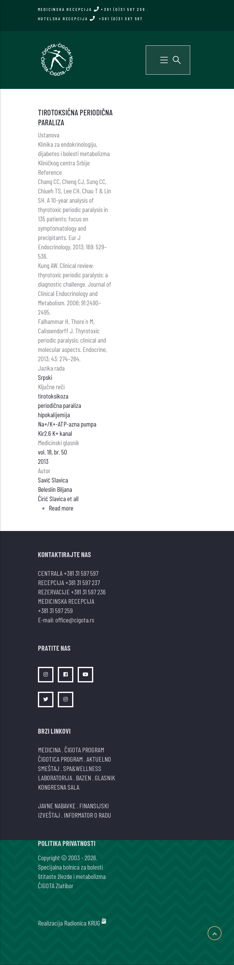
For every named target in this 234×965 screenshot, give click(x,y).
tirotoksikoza (53, 396)
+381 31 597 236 (88, 592)
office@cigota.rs (74, 620)
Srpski (45, 377)
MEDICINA (49, 750)
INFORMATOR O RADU (87, 815)
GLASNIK (105, 777)
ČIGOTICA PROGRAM (60, 759)
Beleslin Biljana (55, 489)
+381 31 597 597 (81, 573)
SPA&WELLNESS (82, 768)
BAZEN (83, 777)
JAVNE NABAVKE (57, 805)
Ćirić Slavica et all (58, 498)
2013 (43, 461)
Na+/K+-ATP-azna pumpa (67, 424)
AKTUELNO (98, 759)
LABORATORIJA (55, 777)
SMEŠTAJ (48, 768)
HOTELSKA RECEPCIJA (90, 18)
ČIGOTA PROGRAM (84, 750)
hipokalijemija (54, 414)
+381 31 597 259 (55, 610)
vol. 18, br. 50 (52, 452)
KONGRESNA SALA (58, 787)
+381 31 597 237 (82, 582)
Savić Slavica (53, 480)
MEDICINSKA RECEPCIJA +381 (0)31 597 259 (91, 9)
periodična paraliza (59, 405)
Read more (61, 508)
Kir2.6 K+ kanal (55, 433)
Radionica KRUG (82, 923)
